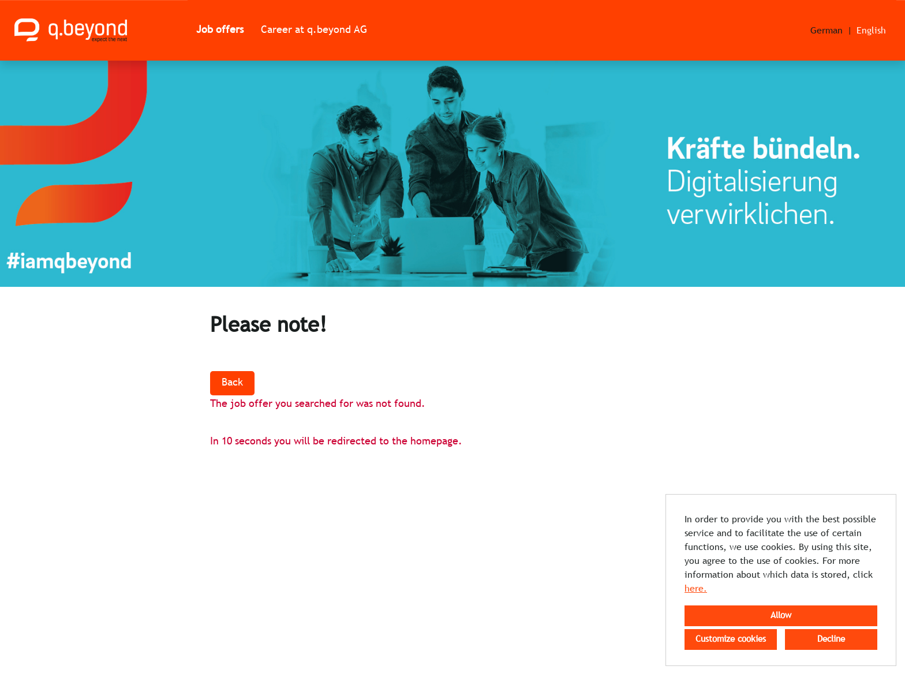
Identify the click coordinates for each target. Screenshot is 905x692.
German (826, 31)
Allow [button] (781, 616)
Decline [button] (831, 639)
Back (232, 383)
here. (696, 589)
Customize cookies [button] (730, 639)
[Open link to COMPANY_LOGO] (70, 30)
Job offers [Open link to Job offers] (220, 30)
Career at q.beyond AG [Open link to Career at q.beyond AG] (314, 30)
